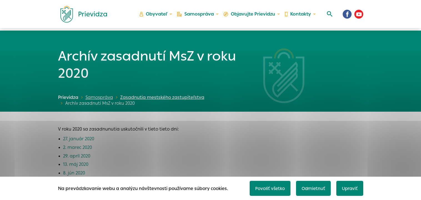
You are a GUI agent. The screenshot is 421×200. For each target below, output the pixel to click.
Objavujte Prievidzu (250, 15)
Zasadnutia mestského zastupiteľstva (161, 97)
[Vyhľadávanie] (328, 15)
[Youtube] (358, 15)
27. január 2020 (78, 139)
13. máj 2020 (75, 164)
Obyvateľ (155, 15)
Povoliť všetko (268, 188)
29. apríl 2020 (76, 156)
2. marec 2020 (77, 147)
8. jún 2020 (74, 173)
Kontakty (297, 15)
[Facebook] (347, 15)
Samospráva (197, 15)
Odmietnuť (312, 188)
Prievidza (68, 97)
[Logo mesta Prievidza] (81, 15)
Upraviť (349, 188)
